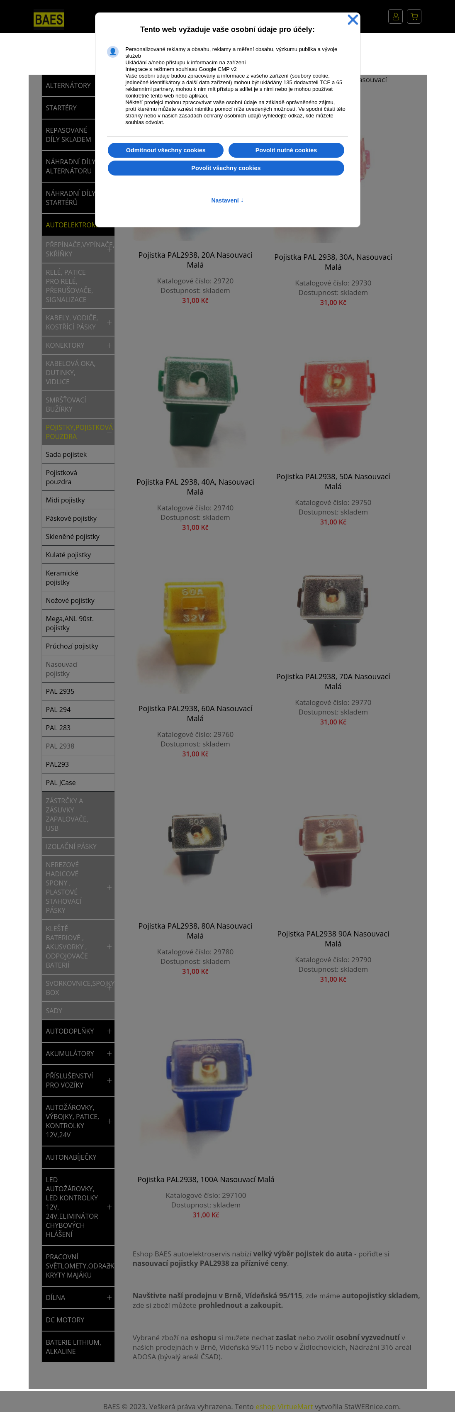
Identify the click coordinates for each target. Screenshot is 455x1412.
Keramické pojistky (62, 577)
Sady (54, 1010)
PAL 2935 (60, 691)
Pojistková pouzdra (62, 477)
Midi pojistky (65, 500)
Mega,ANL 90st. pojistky (70, 623)
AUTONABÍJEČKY (71, 1157)
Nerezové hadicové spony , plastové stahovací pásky (64, 887)
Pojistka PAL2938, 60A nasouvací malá (276, 415)
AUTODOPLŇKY (70, 1031)
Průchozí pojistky (72, 646)
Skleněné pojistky (73, 536)
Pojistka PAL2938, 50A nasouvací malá (176, 410)
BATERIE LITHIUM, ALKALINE (74, 1347)
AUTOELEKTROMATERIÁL (75, 224)
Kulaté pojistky (68, 554)
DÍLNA (56, 1297)
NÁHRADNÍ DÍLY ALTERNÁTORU (71, 166)
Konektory (65, 345)
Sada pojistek (66, 454)
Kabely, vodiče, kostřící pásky (72, 322)
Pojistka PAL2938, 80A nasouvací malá (176, 595)
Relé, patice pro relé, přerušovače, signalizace (69, 286)
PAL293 (57, 764)
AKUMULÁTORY (70, 1053)
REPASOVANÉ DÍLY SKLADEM (68, 135)
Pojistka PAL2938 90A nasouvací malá (276, 600)
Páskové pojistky (71, 518)
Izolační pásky (71, 846)
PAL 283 (58, 727)
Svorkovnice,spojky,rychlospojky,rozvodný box (75, 988)
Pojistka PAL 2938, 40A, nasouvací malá (376, 230)
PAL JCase (61, 782)
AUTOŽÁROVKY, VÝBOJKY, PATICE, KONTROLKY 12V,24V (73, 1121)
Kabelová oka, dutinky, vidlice (71, 372)
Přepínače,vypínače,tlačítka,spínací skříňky (75, 249)
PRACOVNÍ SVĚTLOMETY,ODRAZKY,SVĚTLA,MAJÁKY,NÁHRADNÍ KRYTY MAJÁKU (75, 1266)
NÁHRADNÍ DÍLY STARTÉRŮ (71, 198)
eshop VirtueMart (284, 1397)
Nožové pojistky (70, 600)
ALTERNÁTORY (68, 85)
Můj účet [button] (395, 16)
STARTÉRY (61, 107)
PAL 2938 (60, 746)
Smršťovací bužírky (66, 404)
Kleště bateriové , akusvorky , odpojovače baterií (67, 947)
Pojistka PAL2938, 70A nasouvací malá (376, 393)
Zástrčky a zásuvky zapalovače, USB (67, 814)
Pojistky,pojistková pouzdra (75, 432)
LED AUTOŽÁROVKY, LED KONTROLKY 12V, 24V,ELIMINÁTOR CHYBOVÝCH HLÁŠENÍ (72, 1207)
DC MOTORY (65, 1319)
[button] (109, 249)
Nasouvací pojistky (62, 669)
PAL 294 (58, 709)
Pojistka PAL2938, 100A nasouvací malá (376, 599)
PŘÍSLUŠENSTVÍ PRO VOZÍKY (69, 1080)
